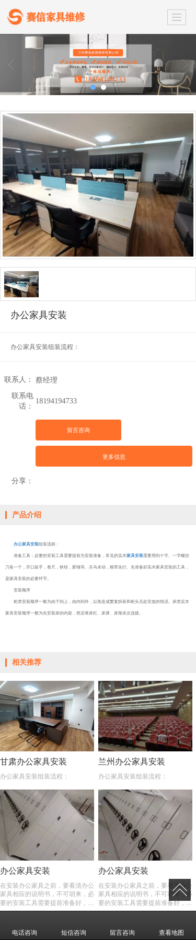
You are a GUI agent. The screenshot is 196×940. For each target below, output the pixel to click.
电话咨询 (24, 925)
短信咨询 (73, 925)
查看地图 (171, 925)
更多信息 (113, 457)
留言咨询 (78, 430)
